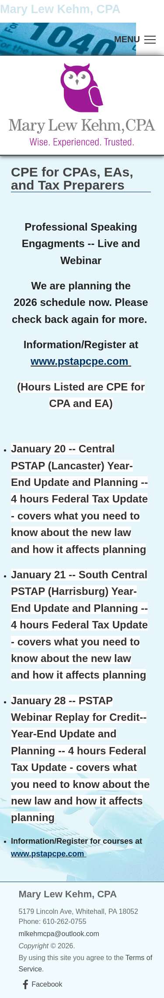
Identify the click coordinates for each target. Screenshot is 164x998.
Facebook (46, 984)
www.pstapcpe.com (79, 361)
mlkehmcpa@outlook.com (59, 933)
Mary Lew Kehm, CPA (60, 9)
